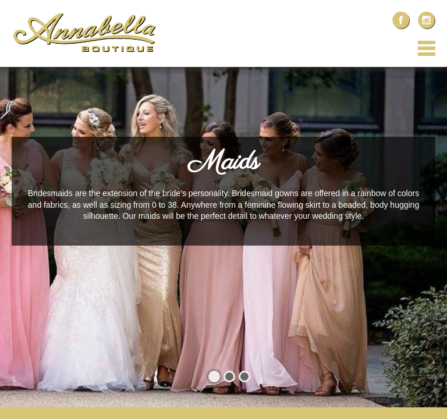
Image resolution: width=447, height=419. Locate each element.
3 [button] (244, 376)
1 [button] (214, 376)
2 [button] (229, 376)
